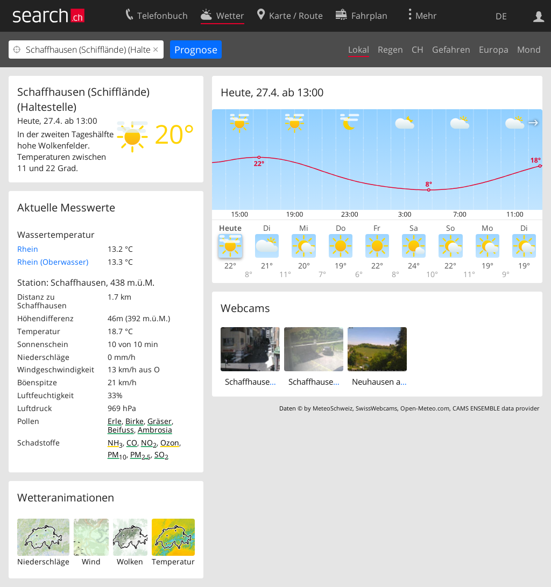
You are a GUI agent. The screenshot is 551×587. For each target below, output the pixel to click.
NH (115, 442)
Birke (134, 421)
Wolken (130, 561)
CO (131, 442)
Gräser (159, 421)
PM (117, 454)
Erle (115, 421)
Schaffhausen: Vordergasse (274, 381)
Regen (390, 49)
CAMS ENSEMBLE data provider (496, 408)
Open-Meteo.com (424, 408)
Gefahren (451, 49)
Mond (529, 49)
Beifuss (121, 430)
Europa (493, 49)
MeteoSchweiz (332, 408)
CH (417, 49)
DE (501, 16)
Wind (91, 561)
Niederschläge (43, 561)
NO (149, 442)
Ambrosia (155, 430)
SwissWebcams (376, 408)
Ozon (169, 442)
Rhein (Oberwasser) (52, 262)
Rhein (27, 249)
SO (161, 454)
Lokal (358, 49)
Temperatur (173, 561)
